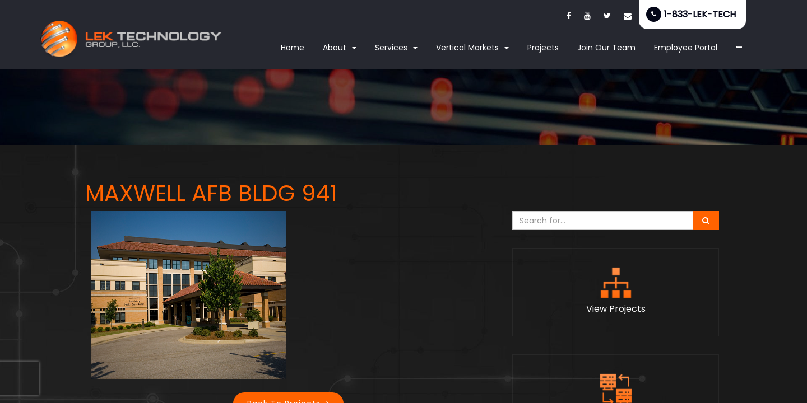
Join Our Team (606, 47)
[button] (739, 48)
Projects (543, 47)
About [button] (339, 47)
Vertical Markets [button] (472, 47)
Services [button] (396, 47)
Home (292, 47)
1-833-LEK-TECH (700, 14)
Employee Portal (685, 47)
